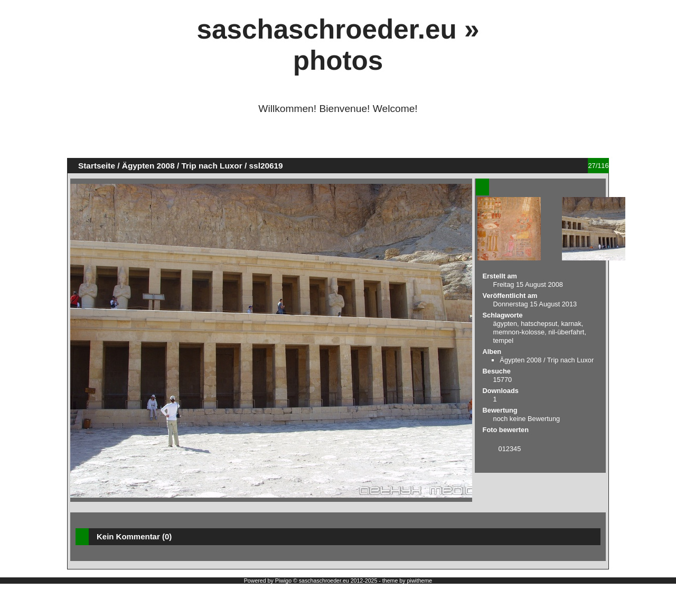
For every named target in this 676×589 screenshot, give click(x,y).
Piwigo (283, 580)
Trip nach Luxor (212, 165)
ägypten (505, 324)
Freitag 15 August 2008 (528, 284)
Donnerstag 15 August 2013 (535, 304)
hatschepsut (539, 324)
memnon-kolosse (518, 332)
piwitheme (419, 580)
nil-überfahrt (566, 332)
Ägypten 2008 (148, 165)
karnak (571, 324)
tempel (503, 340)
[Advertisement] (338, 140)
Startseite (96, 165)
